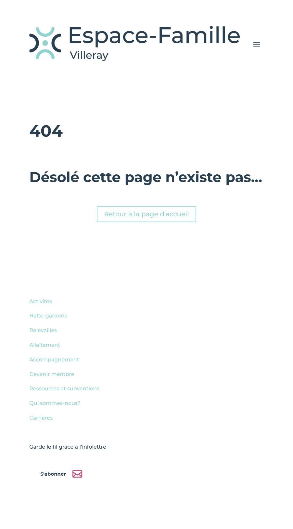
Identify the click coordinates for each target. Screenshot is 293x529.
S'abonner (53, 473)
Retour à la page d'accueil (146, 214)
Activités (40, 301)
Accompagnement (54, 360)
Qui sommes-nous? (55, 403)
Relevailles (43, 330)
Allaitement (44, 345)
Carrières (41, 418)
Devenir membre (51, 374)
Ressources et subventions (64, 389)
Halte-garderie (48, 316)
